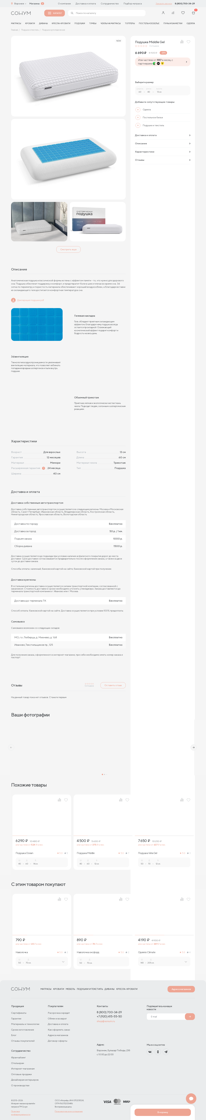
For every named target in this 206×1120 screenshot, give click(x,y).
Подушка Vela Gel (147, 853)
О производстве (20, 1085)
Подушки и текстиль (90, 989)
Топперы (130, 23)
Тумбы (92, 23)
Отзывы (162, 159)
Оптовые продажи (21, 1074)
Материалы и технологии (25, 1024)
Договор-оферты (57, 1040)
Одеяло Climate (146, 952)
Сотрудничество (110, 3)
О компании (64, 3)
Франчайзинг (18, 1057)
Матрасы (46, 989)
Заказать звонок (164, 3)
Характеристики (162, 151)
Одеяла (191, 23)
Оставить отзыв (113, 685)
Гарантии (16, 1018)
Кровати (30, 23)
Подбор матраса (133, 3)
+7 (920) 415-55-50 (109, 1016)
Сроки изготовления (22, 1029)
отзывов (154, 46)
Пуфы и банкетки (173, 23)
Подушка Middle (85, 853)
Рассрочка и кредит (59, 1012)
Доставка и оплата (86, 3)
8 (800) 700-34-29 (185, 3)
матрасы (16, 23)
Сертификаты (18, 1012)
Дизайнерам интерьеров (25, 1079)
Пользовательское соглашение (69, 1111)
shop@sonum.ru (106, 1021)
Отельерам (17, 1063)
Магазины (34, 3)
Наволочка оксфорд (88, 952)
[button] (11, 747)
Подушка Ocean (24, 853)
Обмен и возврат (57, 1018)
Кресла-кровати (61, 23)
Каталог (55, 13)
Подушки (80, 23)
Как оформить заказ (59, 1029)
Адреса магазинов (181, 989)
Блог (13, 1035)
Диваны (43, 23)
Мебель (70, 989)
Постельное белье (149, 23)
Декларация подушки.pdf (27, 300)
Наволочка (22, 952)
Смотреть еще (68, 249)
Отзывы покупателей (23, 1040)
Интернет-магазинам (23, 1068)
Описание (162, 143)
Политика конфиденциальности (20, 1113)
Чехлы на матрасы (111, 23)
